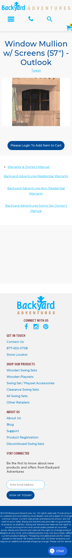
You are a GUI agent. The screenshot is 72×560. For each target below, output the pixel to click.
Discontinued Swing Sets (25, 444)
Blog (10, 424)
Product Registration (22, 437)
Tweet (36, 70)
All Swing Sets (17, 396)
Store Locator (17, 354)
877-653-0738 (17, 348)
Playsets (27, 377)
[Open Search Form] (49, 19)
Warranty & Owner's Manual (29, 167)
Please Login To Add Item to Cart (36, 145)
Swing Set (14, 383)
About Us (14, 418)
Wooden (13, 370)
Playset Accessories (39, 383)
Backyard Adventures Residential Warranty (36, 176)
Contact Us (15, 342)
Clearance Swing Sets (23, 389)
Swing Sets (28, 370)
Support (13, 431)
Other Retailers (18, 402)
